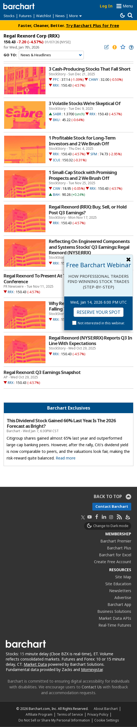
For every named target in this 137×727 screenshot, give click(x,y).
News (60, 15)
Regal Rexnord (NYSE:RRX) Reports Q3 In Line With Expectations (90, 340)
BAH (56, 194)
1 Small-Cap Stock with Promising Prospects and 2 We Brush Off (83, 175)
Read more (66, 458)
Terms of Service (70, 714)
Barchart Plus (119, 547)
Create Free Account (112, 561)
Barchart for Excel (115, 554)
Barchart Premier (115, 541)
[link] (130, 47)
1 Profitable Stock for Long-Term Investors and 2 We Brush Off (82, 140)
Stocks (9, 15)
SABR (57, 114)
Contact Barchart (111, 506)
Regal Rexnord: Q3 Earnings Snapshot (42, 372)
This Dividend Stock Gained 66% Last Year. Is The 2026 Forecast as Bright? (61, 423)
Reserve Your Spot (98, 312)
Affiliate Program (39, 714)
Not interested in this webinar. (101, 323)
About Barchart (106, 708)
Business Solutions (114, 611)
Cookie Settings (106, 720)
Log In (106, 6)
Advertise (122, 597)
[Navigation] (51, 55)
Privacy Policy (97, 714)
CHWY (93, 79)
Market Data (35, 664)
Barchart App (119, 604)
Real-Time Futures (114, 625)
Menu (128, 6)
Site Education (118, 583)
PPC (56, 79)
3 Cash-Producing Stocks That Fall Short (89, 69)
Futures (25, 15)
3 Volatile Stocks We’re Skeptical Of (84, 103)
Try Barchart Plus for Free (92, 25)
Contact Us (92, 686)
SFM (93, 154)
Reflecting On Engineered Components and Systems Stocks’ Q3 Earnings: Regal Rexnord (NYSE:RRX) (89, 247)
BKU (56, 119)
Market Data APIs (115, 618)
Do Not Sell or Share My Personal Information (54, 720)
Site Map (123, 576)
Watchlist (43, 15)
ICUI (56, 160)
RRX (56, 85)
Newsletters (120, 590)
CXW (56, 188)
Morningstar (92, 669)
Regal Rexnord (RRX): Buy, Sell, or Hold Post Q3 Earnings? (88, 209)
